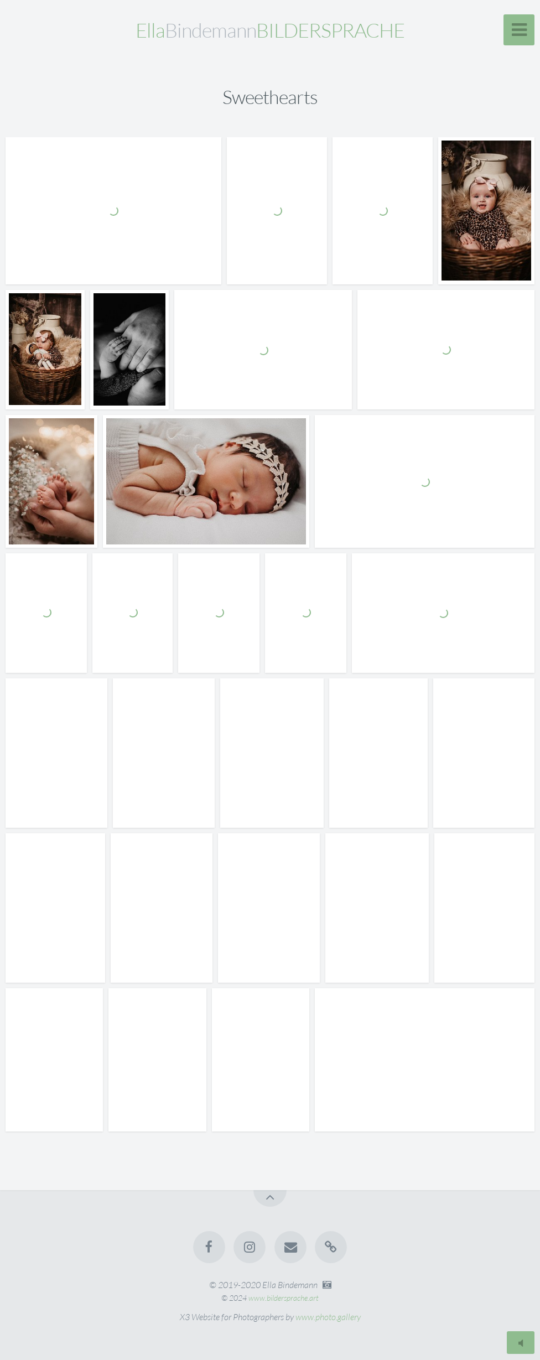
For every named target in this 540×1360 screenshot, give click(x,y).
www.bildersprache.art (283, 1297)
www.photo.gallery (328, 1316)
